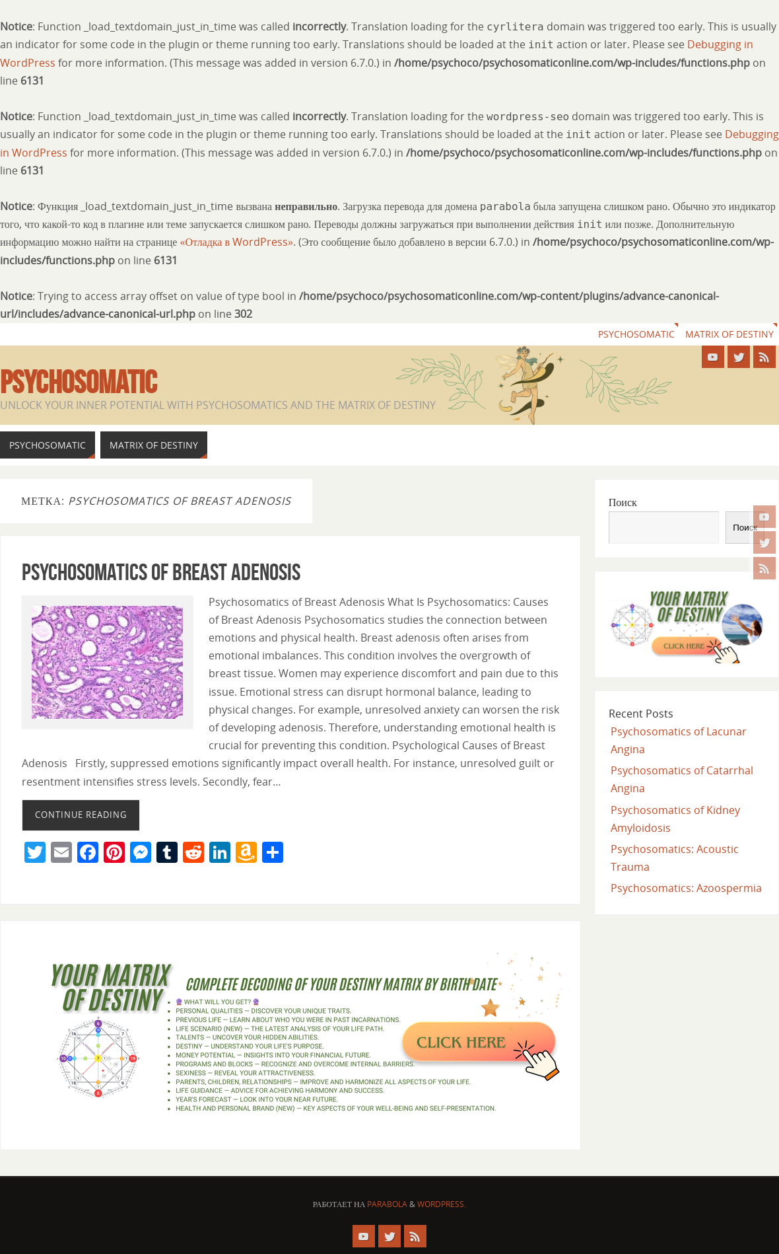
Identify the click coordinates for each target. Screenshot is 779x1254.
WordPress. (441, 1204)
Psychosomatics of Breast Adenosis (161, 572)
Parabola (387, 1204)
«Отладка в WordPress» (236, 242)
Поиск (623, 502)
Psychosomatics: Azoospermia (686, 888)
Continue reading (81, 815)
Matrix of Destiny (729, 334)
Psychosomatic (636, 334)
